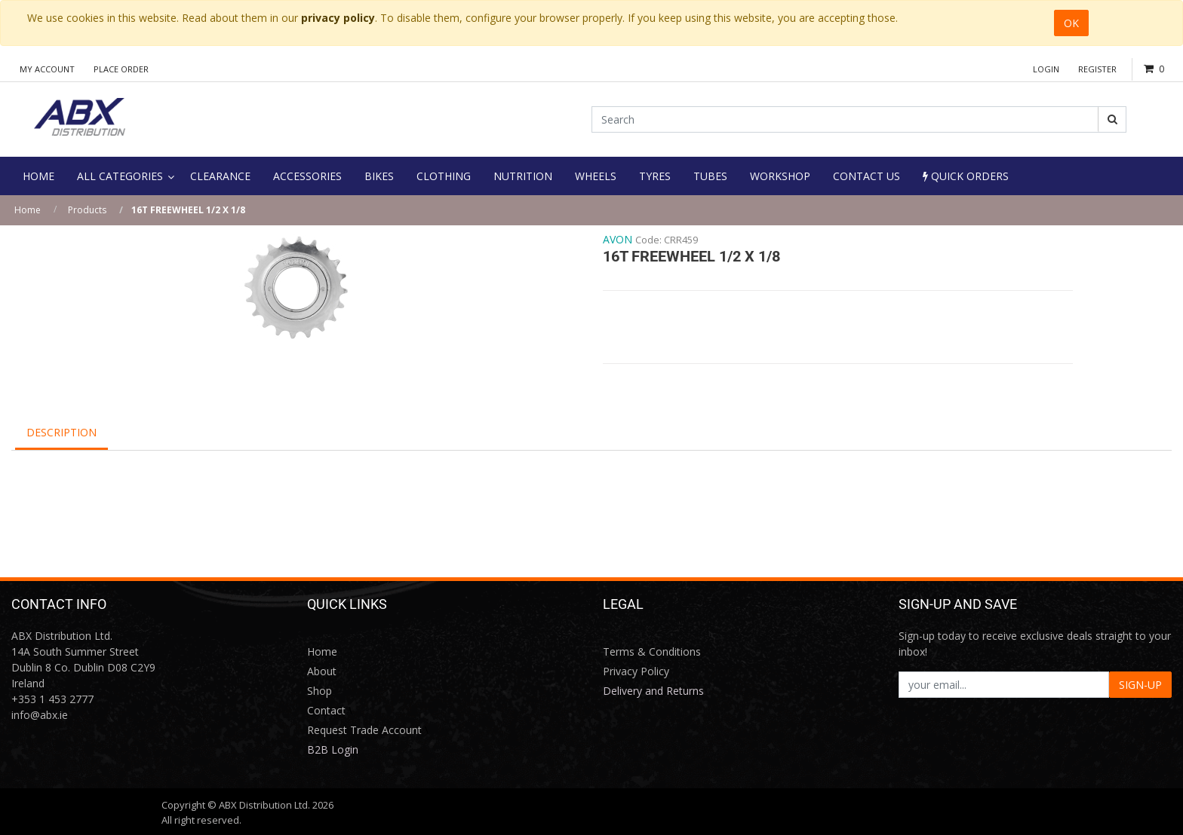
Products (87, 209)
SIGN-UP (1140, 684)
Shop (319, 691)
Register (1097, 69)
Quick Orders (966, 176)
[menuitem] (38, 176)
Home (27, 209)
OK (1071, 23)
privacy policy (338, 18)
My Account (47, 69)
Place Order (121, 69)
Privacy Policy (636, 671)
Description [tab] (61, 432)
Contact (326, 710)
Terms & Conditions (652, 651)
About (321, 671)
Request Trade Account (364, 730)
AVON (617, 239)
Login (1046, 69)
